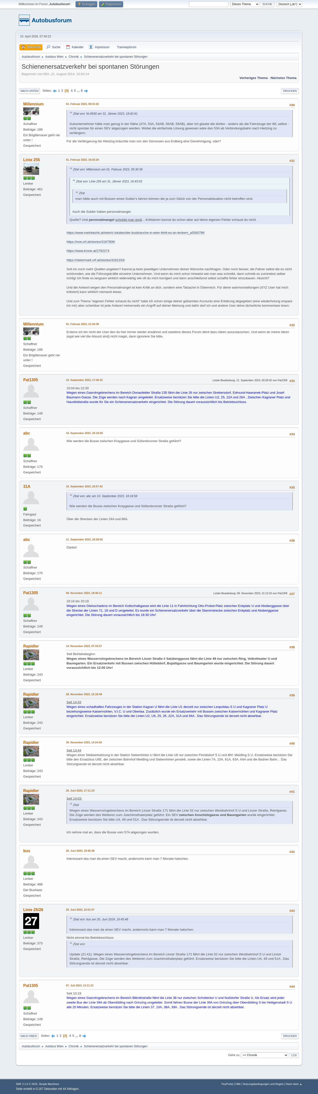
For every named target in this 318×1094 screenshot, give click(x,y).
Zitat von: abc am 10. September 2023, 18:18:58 (105, 496)
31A (26, 486)
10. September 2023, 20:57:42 (84, 486)
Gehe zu (233, 1055)
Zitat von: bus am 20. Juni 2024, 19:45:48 (100, 919)
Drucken (290, 90)
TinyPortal (227, 1084)
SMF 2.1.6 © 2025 (26, 1084)
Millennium (33, 104)
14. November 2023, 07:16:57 (84, 646)
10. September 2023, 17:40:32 (84, 380)
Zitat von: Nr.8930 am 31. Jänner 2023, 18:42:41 (105, 113)
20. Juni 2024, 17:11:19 (80, 790)
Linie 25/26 (33, 910)
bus (26, 851)
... (79, 90)
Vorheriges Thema (254, 78)
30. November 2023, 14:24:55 (84, 742)
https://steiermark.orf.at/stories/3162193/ (95, 260)
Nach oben (29, 1036)
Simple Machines (49, 1084)
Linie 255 (31, 160)
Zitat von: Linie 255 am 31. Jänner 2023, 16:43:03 (109, 181)
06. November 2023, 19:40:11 (84, 593)
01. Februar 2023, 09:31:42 (82, 103)
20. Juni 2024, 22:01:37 (80, 909)
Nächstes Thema (283, 78)
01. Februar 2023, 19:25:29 (82, 159)
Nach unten (29, 90)
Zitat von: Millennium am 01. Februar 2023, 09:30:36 (108, 169)
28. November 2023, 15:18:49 (84, 694)
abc (26, 433)
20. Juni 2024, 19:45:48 (80, 850)
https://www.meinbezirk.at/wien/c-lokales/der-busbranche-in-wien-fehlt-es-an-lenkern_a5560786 (135, 232)
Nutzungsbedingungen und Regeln (263, 1084)
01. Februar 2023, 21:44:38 (82, 324)
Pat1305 (30, 380)
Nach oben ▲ (294, 1084)
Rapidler (31, 646)
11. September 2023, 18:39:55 (84, 539)
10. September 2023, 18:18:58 (84, 433)
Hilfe (238, 1084)
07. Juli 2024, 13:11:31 (80, 985)
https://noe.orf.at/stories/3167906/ (90, 242)
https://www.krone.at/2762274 (88, 251)
